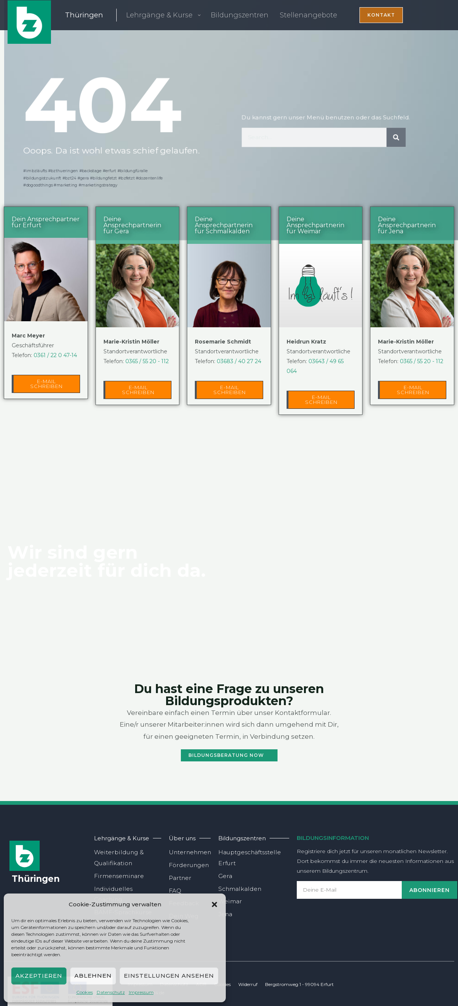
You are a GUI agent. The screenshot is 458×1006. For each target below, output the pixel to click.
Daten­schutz (111, 992)
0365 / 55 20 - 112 (147, 361)
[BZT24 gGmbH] (29, 21)
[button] (214, 904)
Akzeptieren (38, 975)
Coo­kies (84, 992)
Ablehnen (93, 975)
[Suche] (400, 138)
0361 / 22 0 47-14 (55, 355)
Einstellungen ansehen (169, 975)
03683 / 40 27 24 (239, 361)
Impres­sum (141, 992)
